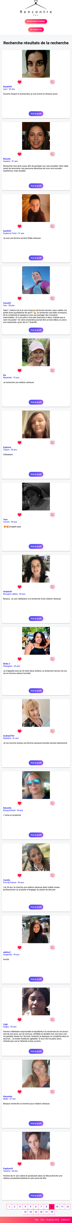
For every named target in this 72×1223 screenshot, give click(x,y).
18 (52, 1212)
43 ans (15, 1171)
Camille (6, 880)
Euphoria (7, 447)
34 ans (21, 882)
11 (62, 1206)
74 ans (16, 377)
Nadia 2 (6, 664)
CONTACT (65, 1220)
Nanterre (7, 738)
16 (41, 1212)
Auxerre (6, 161)
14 (30, 1212)
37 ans (13, 1099)
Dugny (6, 1027)
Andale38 (7, 591)
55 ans (14, 450)
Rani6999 (7, 86)
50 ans (22, 594)
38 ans (11, 305)
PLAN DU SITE (52, 1220)
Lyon (5, 89)
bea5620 (7, 231)
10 (57, 1206)
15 (36, 1212)
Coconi (6, 522)
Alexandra (7, 1096)
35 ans (17, 666)
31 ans (21, 233)
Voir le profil (36, 113)
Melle (5, 1099)
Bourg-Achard (9, 810)
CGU (42, 1220)
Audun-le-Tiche (10, 233)
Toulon (6, 450)
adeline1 (7, 952)
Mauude (6, 159)
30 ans (14, 522)
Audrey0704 (8, 736)
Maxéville (7, 377)
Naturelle (7, 808)
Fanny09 (7, 303)
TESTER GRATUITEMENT (36, 21)
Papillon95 (8, 1168)
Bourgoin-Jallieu (10, 594)
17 (46, 1212)
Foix (5, 305)
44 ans (20, 810)
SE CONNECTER (36, 30)
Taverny (6, 1171)
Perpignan (7, 666)
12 (67, 1206)
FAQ (37, 1220)
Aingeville (7, 954)
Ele (4, 375)
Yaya (5, 519)
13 (25, 1212)
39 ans (16, 954)
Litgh (5, 1024)
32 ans (12, 89)
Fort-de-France (9, 882)
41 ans (15, 161)
